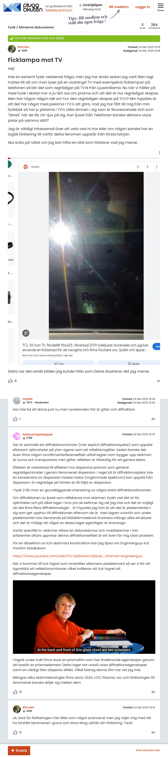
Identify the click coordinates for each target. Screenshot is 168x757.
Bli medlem (119, 7)
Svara (21, 750)
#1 (158, 381)
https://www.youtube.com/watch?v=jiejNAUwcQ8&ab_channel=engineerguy (77, 556)
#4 (153, 733)
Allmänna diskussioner (36, 27)
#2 (153, 419)
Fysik (12, 27)
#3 (153, 692)
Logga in (142, 7)
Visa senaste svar (148, 750)
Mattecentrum (59, 10)
